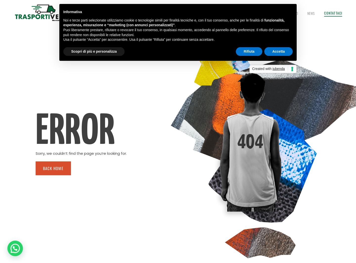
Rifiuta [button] (249, 51)
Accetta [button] (278, 51)
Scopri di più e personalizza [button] (94, 51)
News (311, 13)
